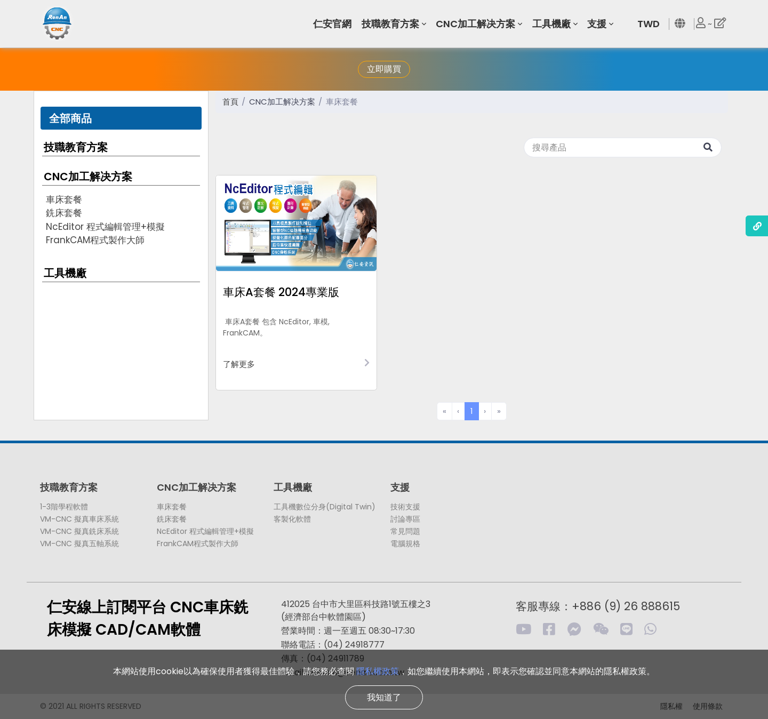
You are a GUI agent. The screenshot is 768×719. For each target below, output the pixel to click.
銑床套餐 (64, 212)
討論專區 (405, 519)
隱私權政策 (377, 671)
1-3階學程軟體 (64, 506)
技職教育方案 (76, 147)
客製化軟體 (292, 519)
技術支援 (405, 506)
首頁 (230, 101)
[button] (334, 24)
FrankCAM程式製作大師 (95, 240)
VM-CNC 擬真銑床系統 (79, 531)
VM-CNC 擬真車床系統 (79, 519)
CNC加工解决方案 (88, 176)
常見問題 (405, 531)
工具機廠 (65, 273)
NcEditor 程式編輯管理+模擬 (105, 226)
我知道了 (384, 697)
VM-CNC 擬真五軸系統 (79, 543)
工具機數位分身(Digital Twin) (324, 506)
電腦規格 (405, 543)
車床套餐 (64, 199)
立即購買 (384, 69)
